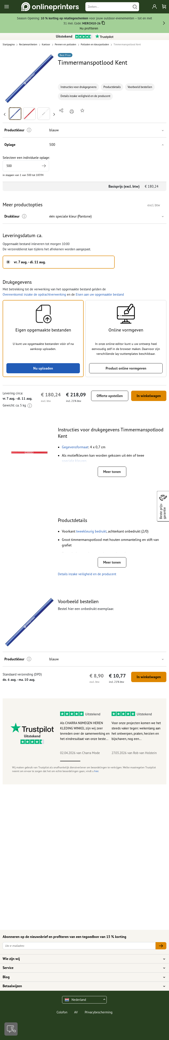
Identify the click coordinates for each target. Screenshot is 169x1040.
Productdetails (112, 87)
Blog (82, 977)
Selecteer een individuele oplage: (26, 163)
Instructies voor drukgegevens (78, 87)
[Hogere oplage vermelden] (43, 165)
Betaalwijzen (82, 986)
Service (82, 967)
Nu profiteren (89, 28)
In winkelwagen (149, 396)
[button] (29, 78)
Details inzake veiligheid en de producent (85, 96)
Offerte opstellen (110, 396)
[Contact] (11, 1029)
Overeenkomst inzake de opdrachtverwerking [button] (34, 294)
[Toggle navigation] (7, 7)
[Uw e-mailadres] (79, 945)
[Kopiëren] (103, 23)
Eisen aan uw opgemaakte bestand (100, 294)
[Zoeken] (108, 6)
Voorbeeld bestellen (140, 87)
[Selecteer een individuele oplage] (26, 165)
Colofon (62, 1012)
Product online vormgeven (126, 368)
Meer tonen (112, 471)
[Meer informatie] (29, 130)
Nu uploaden (43, 368)
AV (76, 1012)
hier (96, 771)
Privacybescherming (98, 1012)
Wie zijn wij (82, 958)
